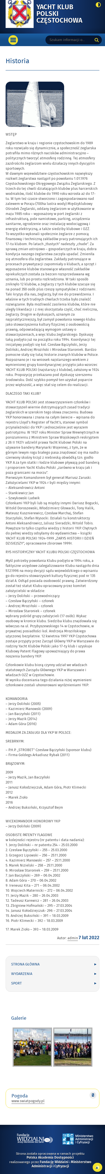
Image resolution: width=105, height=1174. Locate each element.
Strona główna (25, 964)
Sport (16, 983)
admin (72, 938)
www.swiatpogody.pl (28, 1101)
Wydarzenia (21, 973)
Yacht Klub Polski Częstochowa (64, 14)
